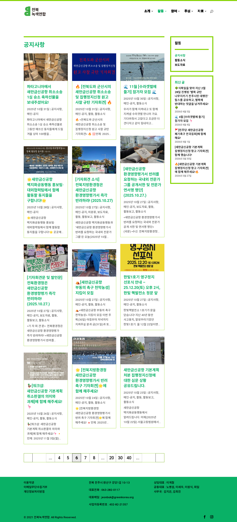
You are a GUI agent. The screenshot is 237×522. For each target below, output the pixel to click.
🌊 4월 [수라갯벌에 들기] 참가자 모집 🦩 (190, 118)
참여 (174, 11)
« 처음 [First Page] (28, 459)
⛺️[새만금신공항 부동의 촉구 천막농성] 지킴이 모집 (92, 287)
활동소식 (44, 320)
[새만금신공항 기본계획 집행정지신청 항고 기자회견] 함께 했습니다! (192, 151)
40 (129, 458)
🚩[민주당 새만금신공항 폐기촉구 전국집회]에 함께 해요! (190, 134)
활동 (161, 11)
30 (120, 458)
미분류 (92, 212)
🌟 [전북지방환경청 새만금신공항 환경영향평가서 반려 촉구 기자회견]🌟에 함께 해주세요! (91, 380)
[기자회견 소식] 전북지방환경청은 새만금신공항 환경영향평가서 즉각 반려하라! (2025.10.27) (94, 190)
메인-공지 (33, 114)
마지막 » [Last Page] (160, 459)
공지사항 (56, 109)
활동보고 (32, 320)
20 (111, 458)
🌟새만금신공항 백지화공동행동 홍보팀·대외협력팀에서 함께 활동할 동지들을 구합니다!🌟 (45, 190)
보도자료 (45, 315)
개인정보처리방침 (34, 491)
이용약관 (29, 482)
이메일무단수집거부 (35, 487)
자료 (200, 11)
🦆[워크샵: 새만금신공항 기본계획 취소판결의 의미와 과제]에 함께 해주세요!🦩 (45, 396)
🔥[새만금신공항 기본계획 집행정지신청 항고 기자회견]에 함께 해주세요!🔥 (192, 168)
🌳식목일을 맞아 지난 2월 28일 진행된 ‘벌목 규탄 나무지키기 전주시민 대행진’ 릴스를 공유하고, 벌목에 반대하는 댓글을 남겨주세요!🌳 (191, 98)
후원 (187, 11)
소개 (147, 11)
